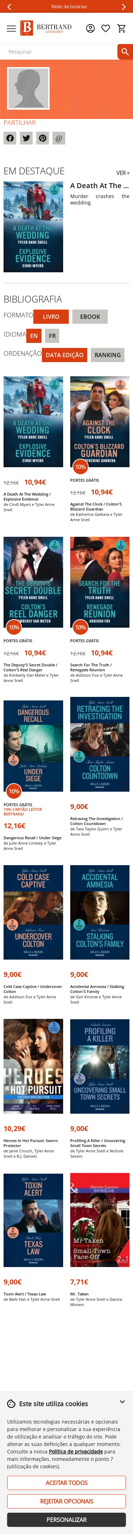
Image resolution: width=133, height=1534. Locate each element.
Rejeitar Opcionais (66, 1501)
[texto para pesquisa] (68, 51)
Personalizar (66, 1520)
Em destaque (34, 170)
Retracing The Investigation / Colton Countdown (96, 821)
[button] (122, 1406)
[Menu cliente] (90, 28)
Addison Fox (87, 675)
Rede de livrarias (69, 6)
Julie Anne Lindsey (26, 843)
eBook (90, 317)
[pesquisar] (125, 52)
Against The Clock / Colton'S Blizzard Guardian (96, 506)
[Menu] (11, 28)
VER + (122, 172)
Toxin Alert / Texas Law (25, 1293)
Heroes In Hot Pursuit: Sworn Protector (31, 1143)
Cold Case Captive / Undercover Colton (33, 989)
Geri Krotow (87, 996)
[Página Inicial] (45, 28)
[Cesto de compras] (121, 28)
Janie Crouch (20, 1150)
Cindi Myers (20, 504)
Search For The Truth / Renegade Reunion (91, 667)
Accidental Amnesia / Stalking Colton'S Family (97, 989)
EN (34, 336)
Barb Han (17, 1299)
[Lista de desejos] (106, 28)
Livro (51, 317)
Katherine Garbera (92, 514)
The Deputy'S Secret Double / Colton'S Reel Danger (30, 667)
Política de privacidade (76, 1451)
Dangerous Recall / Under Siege (32, 837)
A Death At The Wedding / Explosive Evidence (27, 496)
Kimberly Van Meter (27, 675)
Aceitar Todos (67, 1483)
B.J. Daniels (27, 1156)
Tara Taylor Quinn (92, 828)
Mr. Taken (79, 1293)
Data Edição (65, 355)
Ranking (108, 355)
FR (52, 336)
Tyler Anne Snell (90, 1150)
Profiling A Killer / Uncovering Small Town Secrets (97, 1143)
